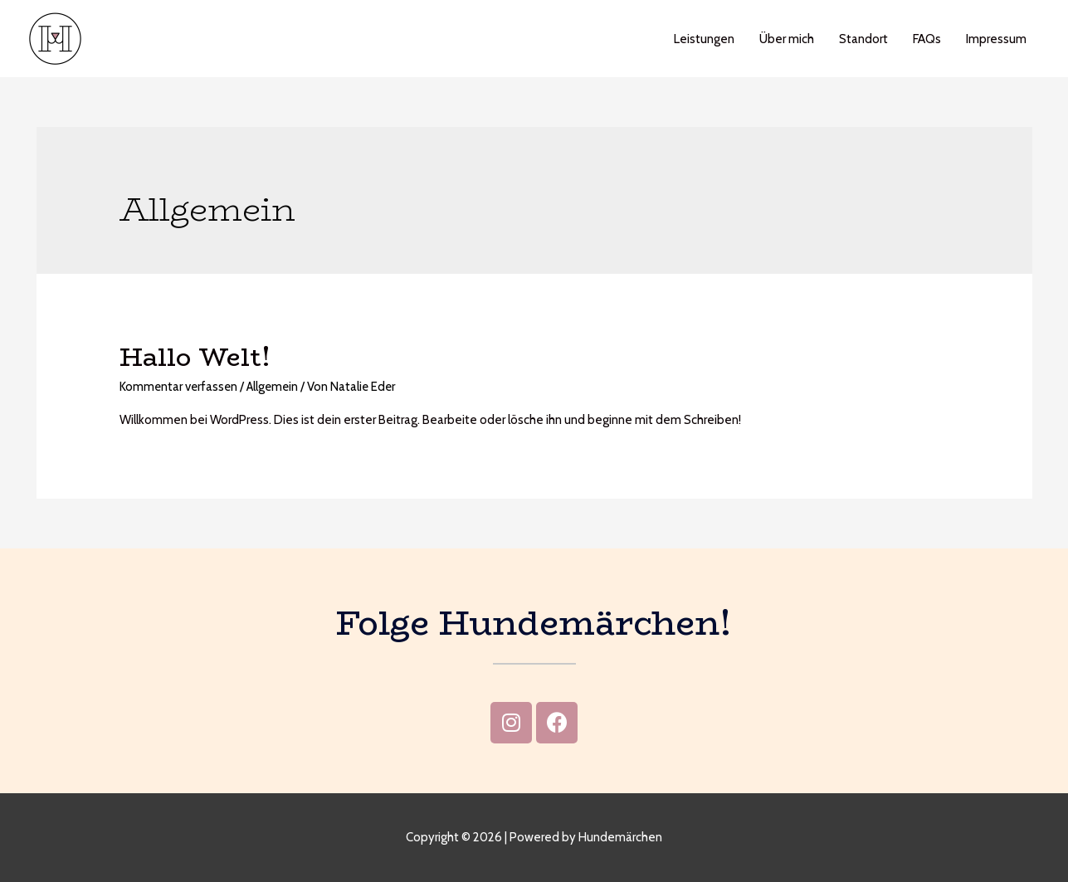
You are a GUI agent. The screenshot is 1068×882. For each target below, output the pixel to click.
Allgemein (276, 386)
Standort (863, 39)
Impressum (996, 39)
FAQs (927, 39)
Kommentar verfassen (179, 386)
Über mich (786, 39)
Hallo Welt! (195, 357)
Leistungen (704, 39)
